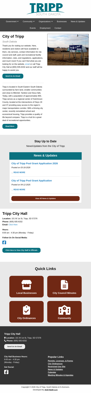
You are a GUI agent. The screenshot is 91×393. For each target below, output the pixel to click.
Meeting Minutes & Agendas (60, 375)
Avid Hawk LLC (51, 390)
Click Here (13, 225)
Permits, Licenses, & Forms (60, 361)
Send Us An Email (13, 76)
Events (33, 28)
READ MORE (19, 172)
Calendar (52, 372)
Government (12, 22)
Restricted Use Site (56, 367)
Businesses (62, 22)
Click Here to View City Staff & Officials (21, 250)
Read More (10, 126)
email (27, 64)
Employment (45, 28)
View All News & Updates (45, 198)
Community (29, 22)
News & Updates (78, 22)
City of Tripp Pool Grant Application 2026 (34, 163)
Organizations (46, 22)
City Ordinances (55, 364)
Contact (58, 28)
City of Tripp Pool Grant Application (31, 180)
